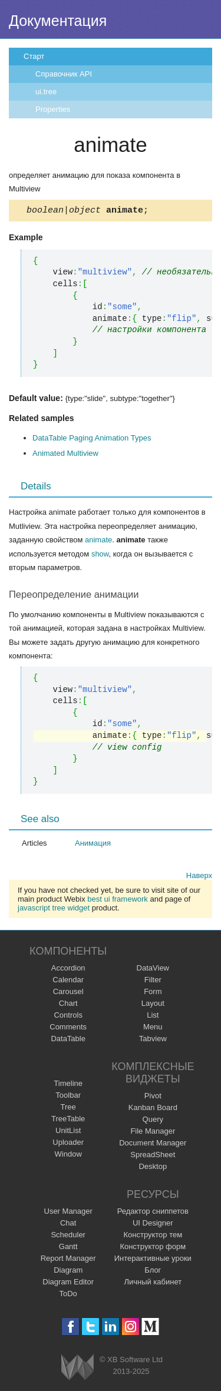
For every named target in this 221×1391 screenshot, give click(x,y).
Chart (68, 1005)
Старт (34, 56)
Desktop (152, 1168)
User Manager (68, 1212)
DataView (153, 969)
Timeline (68, 1085)
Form (152, 993)
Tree (68, 1108)
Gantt (68, 1248)
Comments (68, 1028)
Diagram (68, 1271)
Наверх (199, 877)
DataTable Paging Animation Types (91, 439)
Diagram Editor (68, 1283)
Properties (52, 109)
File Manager (152, 1132)
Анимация (93, 844)
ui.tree (46, 91)
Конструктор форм (153, 1248)
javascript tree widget (54, 909)
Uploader (68, 1144)
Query (153, 1121)
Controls (68, 1016)
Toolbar (68, 1096)
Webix (77, 1369)
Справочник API (63, 73)
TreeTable (68, 1120)
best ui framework (117, 900)
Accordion (68, 969)
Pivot (152, 1097)
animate (98, 541)
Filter (152, 981)
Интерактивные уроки (153, 1260)
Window (68, 1155)
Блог (152, 1271)
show (100, 555)
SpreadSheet (152, 1156)
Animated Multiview (65, 455)
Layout (152, 1005)
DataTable (68, 1040)
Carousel (68, 993)
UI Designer (153, 1224)
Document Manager (152, 1144)
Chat (68, 1224)
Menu (153, 1028)
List (153, 1016)
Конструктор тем (152, 1236)
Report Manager (68, 1260)
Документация (58, 20)
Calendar (68, 981)
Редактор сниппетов (153, 1212)
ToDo (68, 1295)
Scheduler (68, 1236)
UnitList (68, 1132)
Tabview (153, 1040)
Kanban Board (152, 1109)
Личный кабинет (153, 1283)
